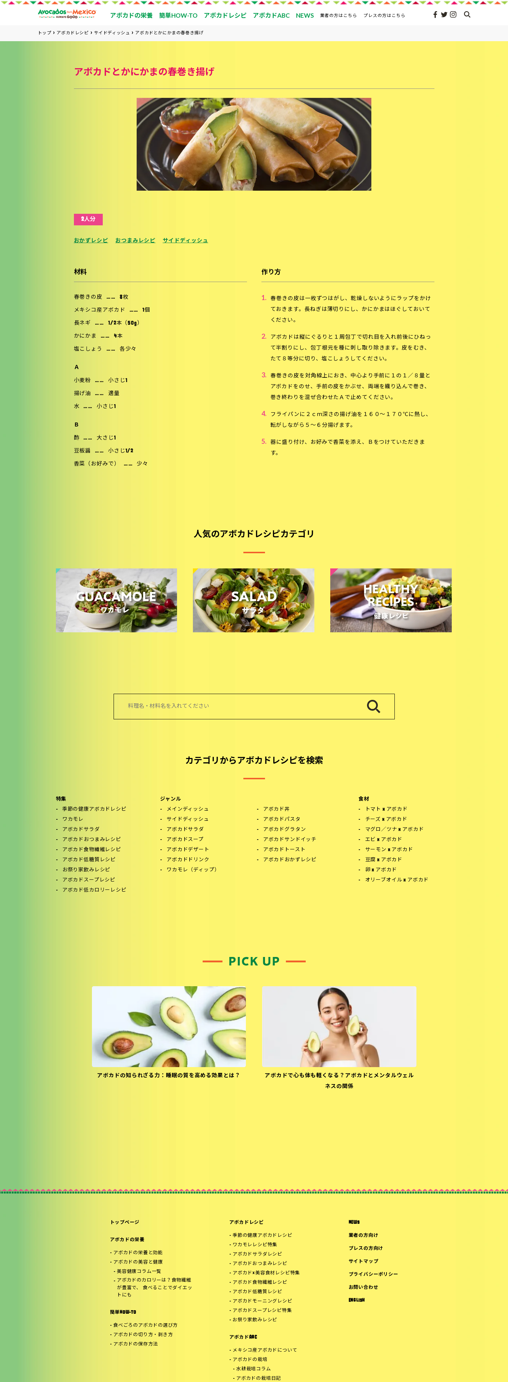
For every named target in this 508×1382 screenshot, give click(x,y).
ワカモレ (73, 819)
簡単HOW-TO (123, 1312)
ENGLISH (357, 1300)
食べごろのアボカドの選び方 (145, 1325)
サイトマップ (364, 1261)
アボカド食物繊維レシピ (91, 850)
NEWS (354, 1222)
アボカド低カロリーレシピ (94, 890)
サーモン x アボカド (389, 850)
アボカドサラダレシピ (257, 1254)
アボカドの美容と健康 (138, 1262)
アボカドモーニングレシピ (262, 1301)
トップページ (125, 1222)
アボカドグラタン (284, 829)
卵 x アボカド (381, 870)
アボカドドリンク (188, 860)
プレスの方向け (366, 1248)
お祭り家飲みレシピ (86, 870)
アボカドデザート (188, 850)
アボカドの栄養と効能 (138, 1253)
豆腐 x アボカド (384, 860)
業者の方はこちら (339, 15)
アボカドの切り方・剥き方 (143, 1335)
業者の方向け (364, 1235)
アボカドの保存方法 (135, 1344)
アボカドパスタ (282, 819)
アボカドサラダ (81, 829)
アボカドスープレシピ (88, 880)
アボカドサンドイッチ (290, 839)
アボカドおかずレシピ (290, 860)
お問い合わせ (364, 1287)
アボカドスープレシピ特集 (262, 1310)
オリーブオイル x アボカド (397, 880)
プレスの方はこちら (384, 15)
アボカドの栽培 (250, 1359)
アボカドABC (243, 1337)
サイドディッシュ (185, 241)
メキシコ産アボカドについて (265, 1350)
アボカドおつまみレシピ (91, 839)
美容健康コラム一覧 (139, 1271)
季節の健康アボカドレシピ (94, 809)
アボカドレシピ (246, 1222)
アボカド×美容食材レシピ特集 (266, 1273)
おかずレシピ (91, 241)
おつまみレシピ (135, 241)
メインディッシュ (188, 809)
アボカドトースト (284, 850)
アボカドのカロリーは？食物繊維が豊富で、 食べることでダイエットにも (154, 1288)
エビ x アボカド (384, 839)
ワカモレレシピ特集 (255, 1245)
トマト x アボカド (386, 809)
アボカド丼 (276, 809)
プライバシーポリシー (373, 1274)
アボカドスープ (185, 839)
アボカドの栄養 (127, 1240)
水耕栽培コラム (253, 1369)
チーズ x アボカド (386, 819)
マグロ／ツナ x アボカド (394, 829)
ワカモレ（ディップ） (193, 870)
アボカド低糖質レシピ (89, 860)
